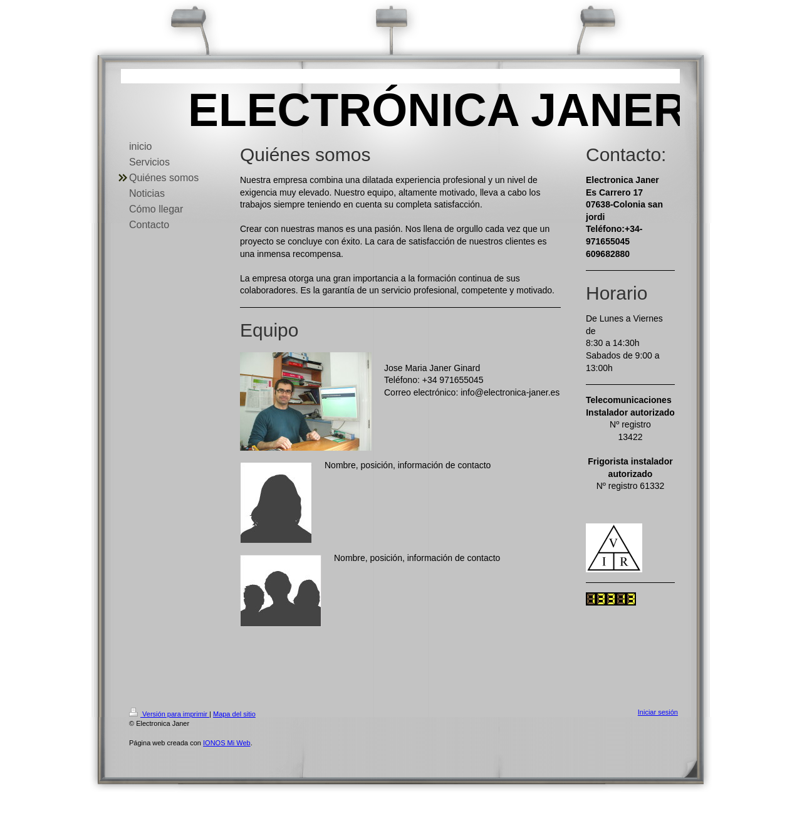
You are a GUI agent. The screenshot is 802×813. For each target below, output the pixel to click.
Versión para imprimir (169, 714)
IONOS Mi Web (227, 743)
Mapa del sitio (234, 714)
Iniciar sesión (658, 712)
